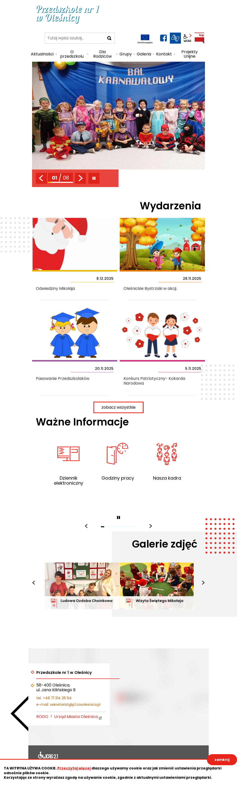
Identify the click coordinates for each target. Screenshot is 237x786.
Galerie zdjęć (164, 544)
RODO (42, 717)
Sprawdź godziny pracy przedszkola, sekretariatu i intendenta (117, 468)
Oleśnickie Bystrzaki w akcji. (162, 259)
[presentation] (41, 178)
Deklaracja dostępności (48, 756)
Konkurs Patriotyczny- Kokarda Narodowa (162, 351)
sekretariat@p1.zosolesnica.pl (75, 704)
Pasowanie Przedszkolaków (74, 351)
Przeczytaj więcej (74, 768)
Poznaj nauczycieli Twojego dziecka (167, 468)
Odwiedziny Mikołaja (74, 259)
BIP (199, 38)
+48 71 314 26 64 (57, 698)
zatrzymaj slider (93, 178)
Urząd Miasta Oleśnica (76, 717)
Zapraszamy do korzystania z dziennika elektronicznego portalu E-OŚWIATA (68, 468)
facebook (163, 38)
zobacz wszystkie (122, 406)
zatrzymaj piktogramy (118, 517)
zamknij (221, 759)
